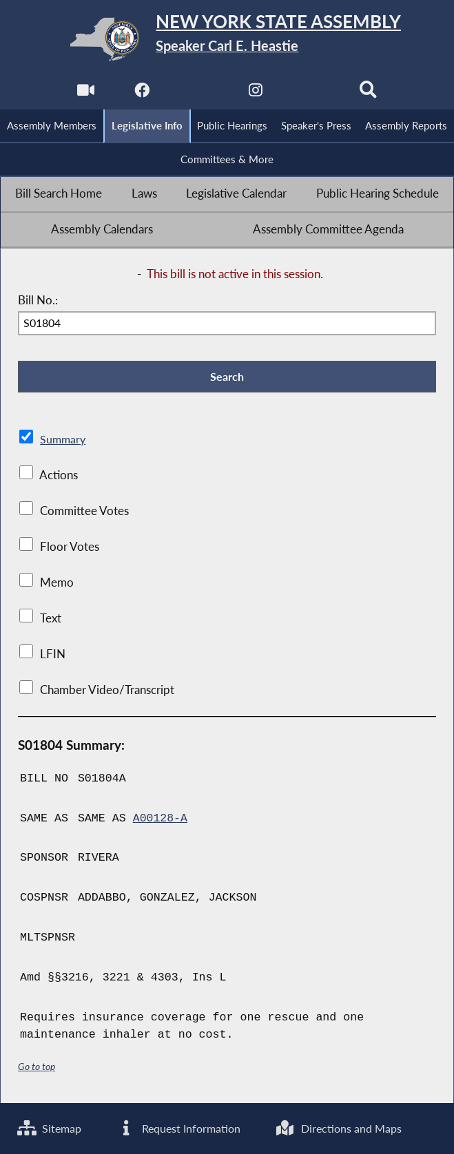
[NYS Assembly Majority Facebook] (141, 93)
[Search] (368, 93)
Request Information (191, 1128)
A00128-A (160, 820)
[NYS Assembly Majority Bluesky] (312, 93)
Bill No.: (38, 301)
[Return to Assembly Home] (227, 39)
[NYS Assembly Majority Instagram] (255, 93)
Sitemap (50, 1128)
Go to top (36, 1067)
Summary (63, 441)
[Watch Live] (85, 93)
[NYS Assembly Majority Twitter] (198, 93)
